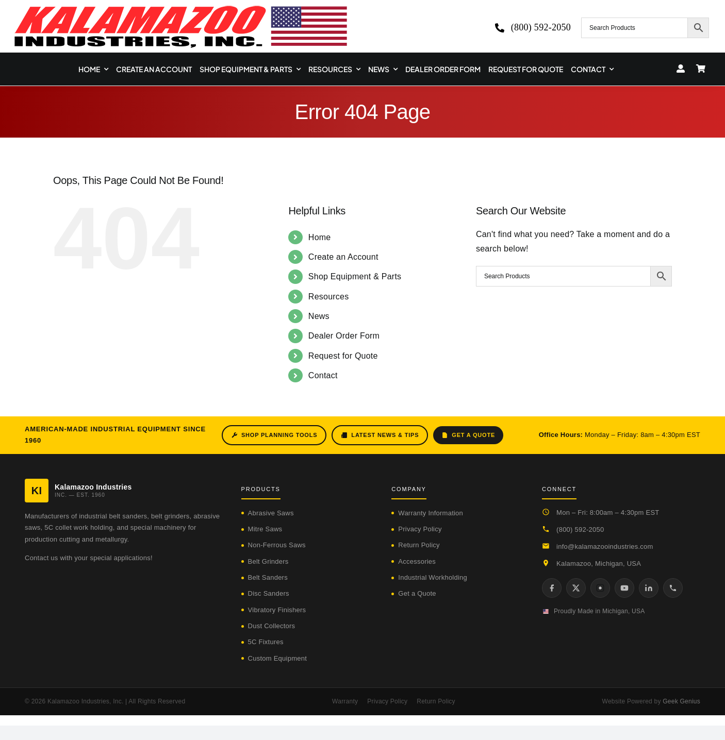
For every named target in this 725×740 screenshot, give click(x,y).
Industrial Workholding (432, 577)
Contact (323, 375)
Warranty (345, 701)
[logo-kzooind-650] (180, 9)
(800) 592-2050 (580, 529)
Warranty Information (430, 513)
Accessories (417, 561)
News (318, 316)
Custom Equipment (277, 658)
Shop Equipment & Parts (355, 276)
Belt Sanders (268, 577)
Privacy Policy (419, 529)
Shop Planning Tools (274, 435)
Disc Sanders (268, 593)
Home (319, 237)
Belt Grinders (268, 561)
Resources (328, 296)
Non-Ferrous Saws (277, 545)
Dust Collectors (271, 626)
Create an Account (343, 257)
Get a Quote (468, 435)
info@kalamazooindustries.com (604, 546)
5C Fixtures (266, 642)
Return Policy (418, 545)
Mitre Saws (265, 529)
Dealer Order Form (344, 335)
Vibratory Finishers (277, 610)
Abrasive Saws (271, 513)
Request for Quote (343, 355)
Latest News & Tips (380, 435)
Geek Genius (681, 701)
